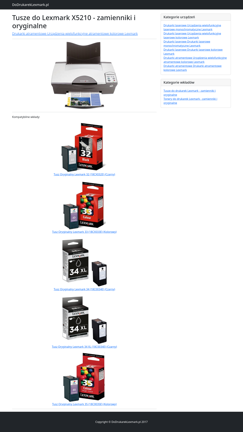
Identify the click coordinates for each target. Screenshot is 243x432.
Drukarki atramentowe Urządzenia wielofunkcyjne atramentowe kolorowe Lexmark (75, 33)
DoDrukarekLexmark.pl (30, 4)
